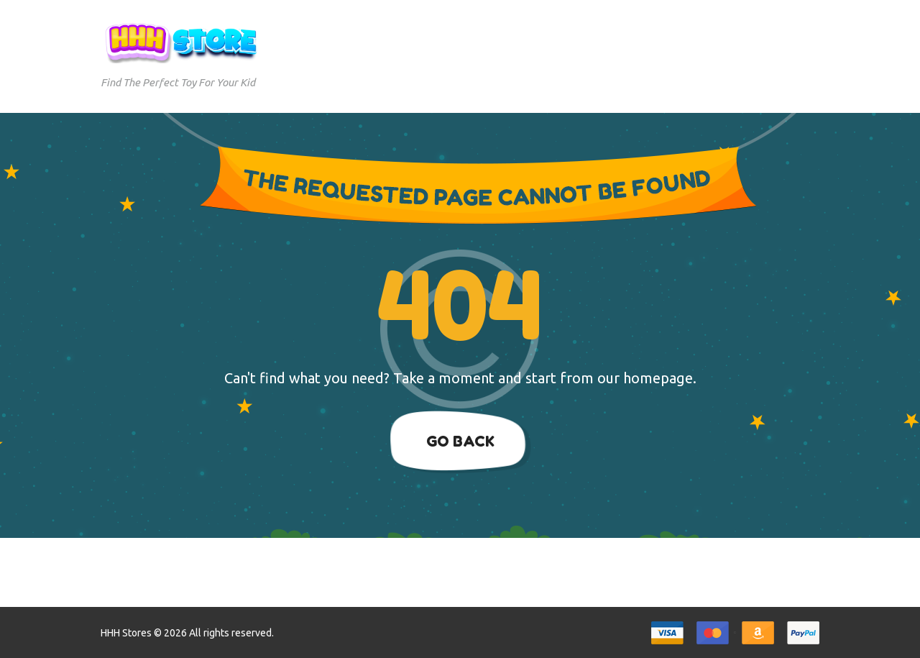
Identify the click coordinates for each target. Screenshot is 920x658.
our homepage (645, 378)
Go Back (460, 441)
